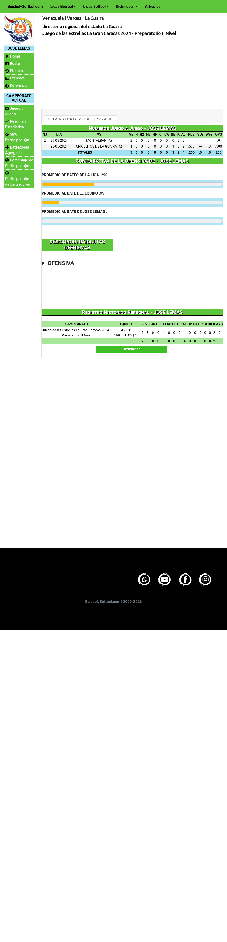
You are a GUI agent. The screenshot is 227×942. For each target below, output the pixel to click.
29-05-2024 (59, 141)
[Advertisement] (124, 71)
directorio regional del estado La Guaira (82, 26)
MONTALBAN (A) (99, 141)
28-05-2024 (59, 147)
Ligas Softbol (94, 6)
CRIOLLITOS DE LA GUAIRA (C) (99, 147)
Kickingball (125, 6)
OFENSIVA (60, 263)
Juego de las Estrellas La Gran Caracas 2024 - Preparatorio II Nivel (109, 33)
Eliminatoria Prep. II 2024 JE (80, 119)
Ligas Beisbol (61, 6)
